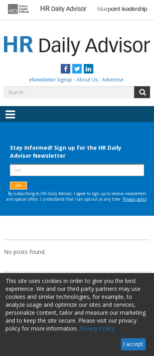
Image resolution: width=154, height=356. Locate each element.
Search (142, 92)
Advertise (112, 79)
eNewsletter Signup (50, 79)
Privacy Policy (96, 328)
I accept (133, 344)
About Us (87, 79)
